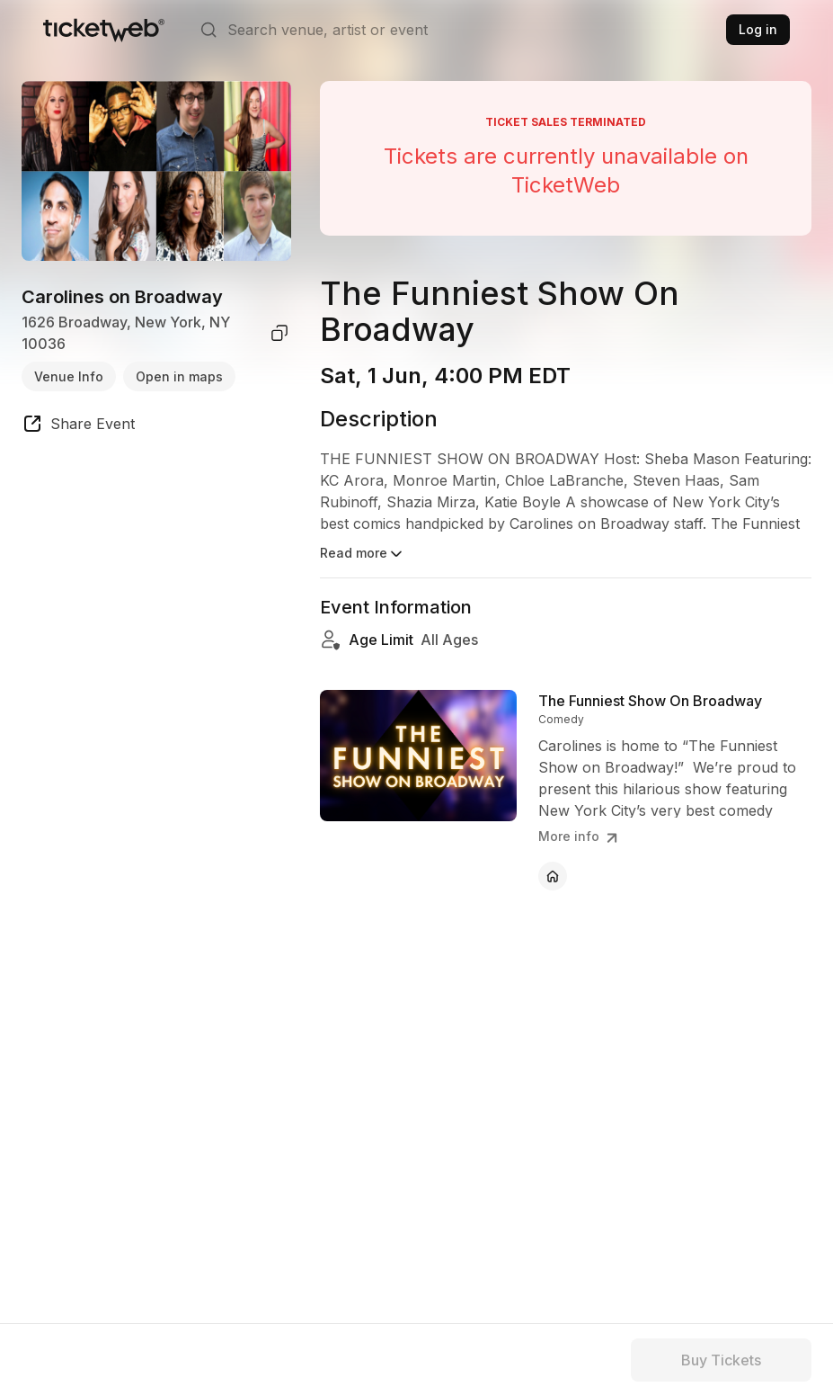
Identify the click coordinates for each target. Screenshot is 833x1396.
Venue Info (68, 376)
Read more (362, 554)
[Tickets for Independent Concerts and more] (103, 29)
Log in (758, 29)
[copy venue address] (279, 332)
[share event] (78, 426)
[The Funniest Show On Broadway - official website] (552, 876)
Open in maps (179, 376)
